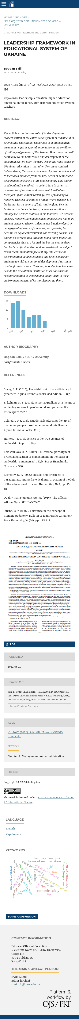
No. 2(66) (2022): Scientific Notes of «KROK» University (32, 23)
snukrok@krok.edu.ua (25, 984)
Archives (20, 17)
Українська (13, 834)
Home (8, 17)
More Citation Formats (24, 706)
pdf (12, 644)
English (10, 828)
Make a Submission (22, 916)
